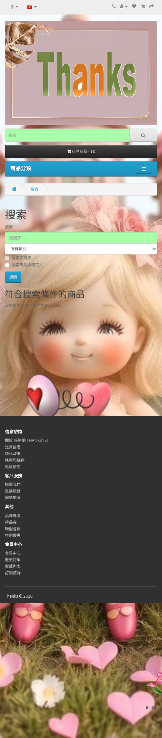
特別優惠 (13, 535)
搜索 (34, 189)
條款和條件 (15, 460)
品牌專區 (13, 515)
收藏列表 (13, 566)
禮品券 (11, 522)
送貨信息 (13, 447)
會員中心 (13, 553)
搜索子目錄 (18, 258)
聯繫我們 (13, 484)
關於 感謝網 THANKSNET (27, 440)
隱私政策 (13, 453)
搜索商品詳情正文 (24, 265)
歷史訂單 (13, 559)
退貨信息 (13, 466)
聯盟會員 (13, 529)
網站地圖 (13, 497)
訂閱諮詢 (13, 573)
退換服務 (13, 491)
